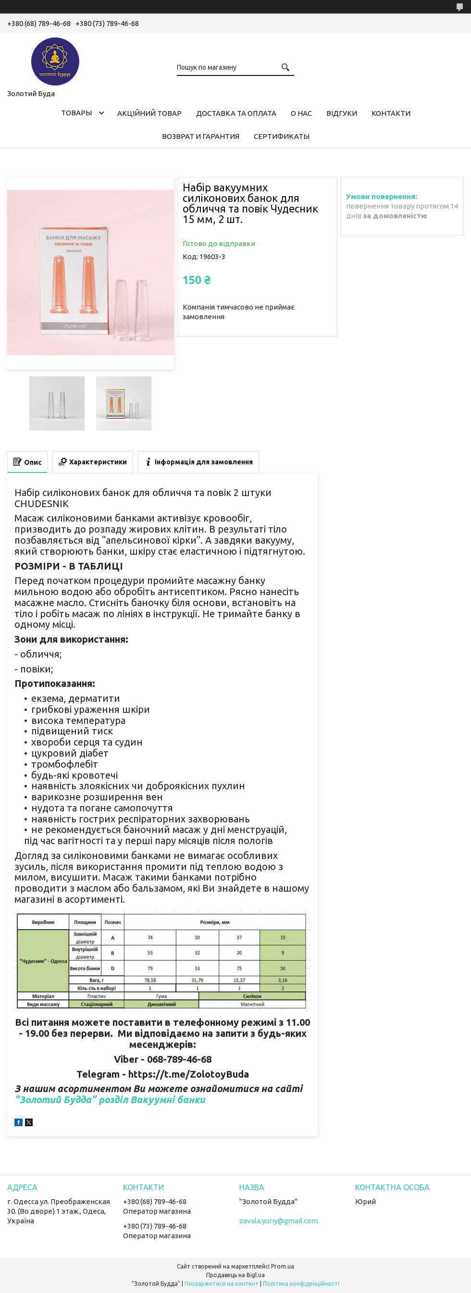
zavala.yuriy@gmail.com (278, 1221)
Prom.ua (282, 1266)
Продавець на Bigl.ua (235, 1275)
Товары (76, 113)
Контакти (391, 113)
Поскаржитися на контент (222, 1284)
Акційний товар (149, 113)
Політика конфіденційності (301, 1284)
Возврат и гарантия (200, 136)
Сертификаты (282, 136)
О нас (301, 113)
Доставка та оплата (236, 113)
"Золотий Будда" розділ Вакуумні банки (109, 1099)
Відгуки (341, 113)
